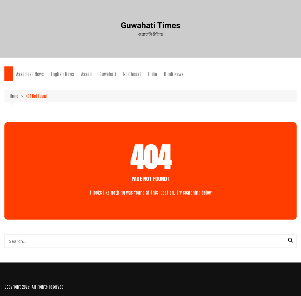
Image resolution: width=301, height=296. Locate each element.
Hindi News (173, 74)
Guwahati (107, 74)
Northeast (132, 74)
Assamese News (30, 74)
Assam (86, 74)
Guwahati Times (150, 25)
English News (62, 74)
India (152, 74)
